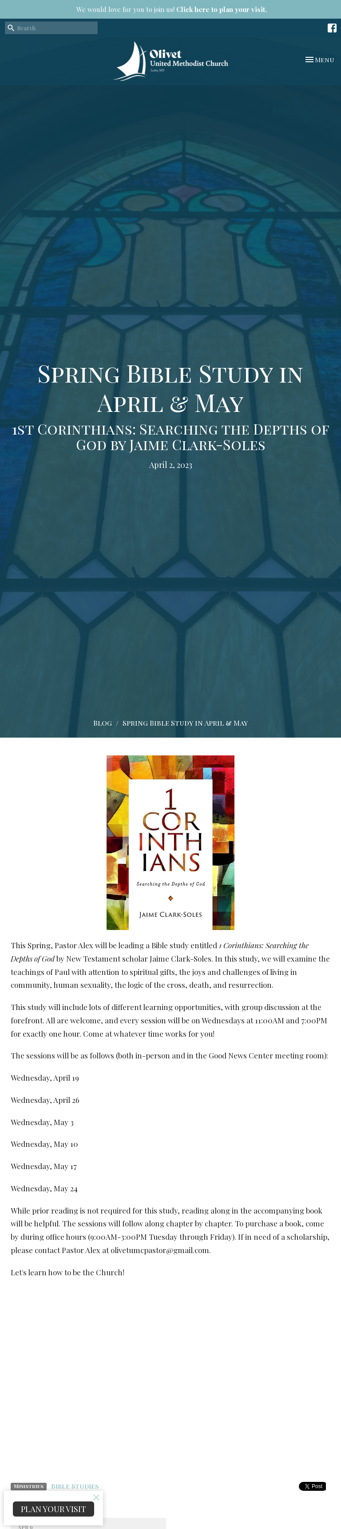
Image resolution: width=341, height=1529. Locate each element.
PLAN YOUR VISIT (53, 1509)
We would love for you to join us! (171, 9)
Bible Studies (75, 1485)
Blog (102, 722)
